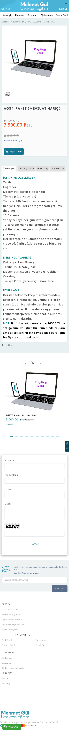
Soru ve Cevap (57, 168)
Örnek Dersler (42, 645)
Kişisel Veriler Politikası (12, 619)
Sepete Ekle (16, 151)
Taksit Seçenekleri (26, 168)
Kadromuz (32, 15)
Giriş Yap (5, 8)
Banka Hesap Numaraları (13, 668)
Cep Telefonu (11, 475)
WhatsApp (10, 726)
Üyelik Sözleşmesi (10, 629)
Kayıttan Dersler (9, 645)
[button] (11, 437)
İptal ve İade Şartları (11, 614)
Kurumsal (19, 15)
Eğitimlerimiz (47, 15)
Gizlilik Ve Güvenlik (11, 609)
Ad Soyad (9, 460)
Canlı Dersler (8, 640)
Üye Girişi (6, 683)
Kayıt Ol (63, 8)
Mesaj (8, 503)
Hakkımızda (7, 658)
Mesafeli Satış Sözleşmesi (14, 624)
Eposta (8, 489)
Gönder (34, 544)
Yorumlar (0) (42, 168)
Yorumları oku (11, 140)
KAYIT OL (59, 588)
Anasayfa (7, 15)
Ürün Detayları (9, 168)
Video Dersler (42, 640)
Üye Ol (5, 678)
